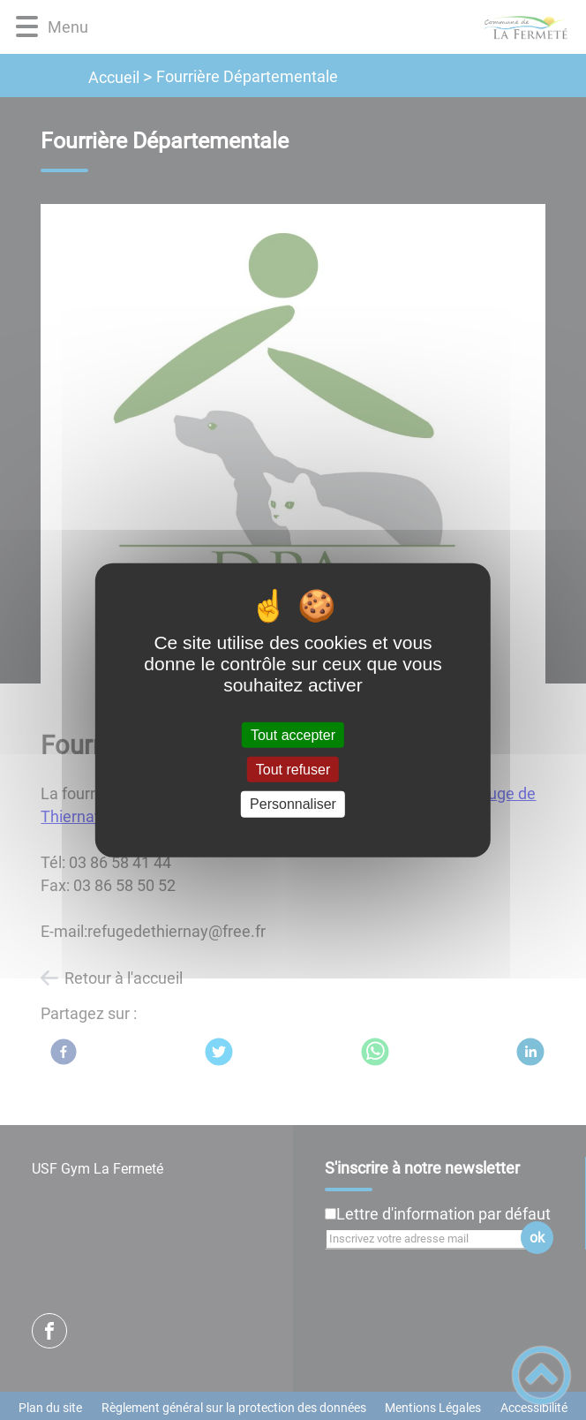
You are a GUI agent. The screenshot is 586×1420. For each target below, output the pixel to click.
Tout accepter (293, 735)
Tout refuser (293, 769)
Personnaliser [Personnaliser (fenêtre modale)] (293, 804)
